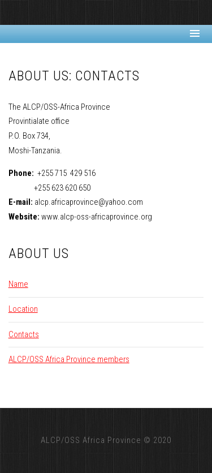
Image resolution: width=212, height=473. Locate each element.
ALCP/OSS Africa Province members (68, 359)
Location (23, 309)
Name (18, 284)
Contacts (23, 334)
